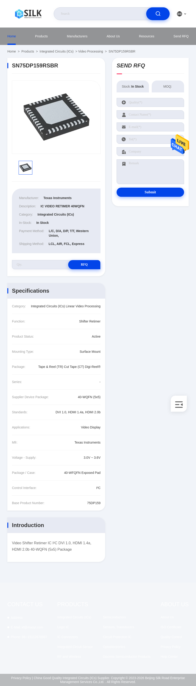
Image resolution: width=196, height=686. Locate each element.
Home (11, 36)
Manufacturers (77, 36)
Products (41, 36)
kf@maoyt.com (27, 627)
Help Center (169, 656)
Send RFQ (181, 36)
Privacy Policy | (22, 678)
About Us (113, 36)
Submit (150, 192)
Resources (146, 36)
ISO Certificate (171, 627)
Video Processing (90, 51)
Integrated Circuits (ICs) (57, 51)
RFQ (84, 264)
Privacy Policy (171, 647)
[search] (158, 13)
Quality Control (171, 637)
